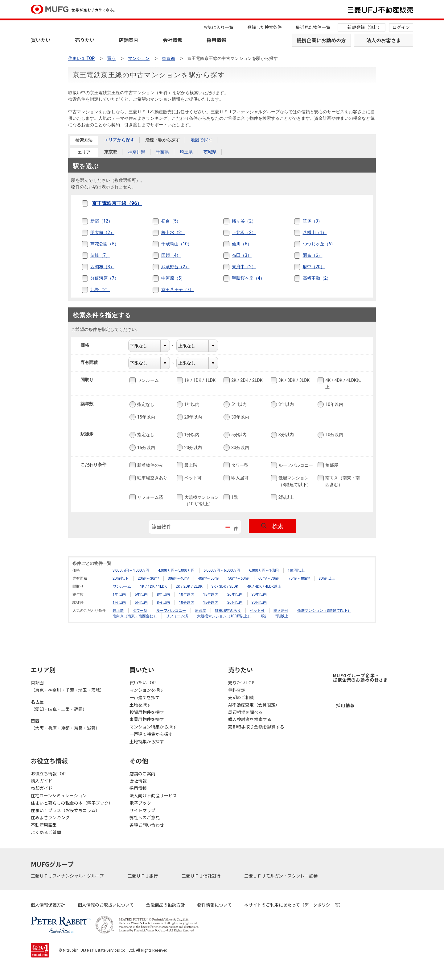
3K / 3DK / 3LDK (293, 380)
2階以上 (285, 497)
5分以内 (238, 435)
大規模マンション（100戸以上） (201, 500)
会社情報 (173, 40)
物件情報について (214, 905)
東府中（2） (244, 266)
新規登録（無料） (364, 27)
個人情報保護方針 (48, 905)
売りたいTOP (241, 682)
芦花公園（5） (104, 243)
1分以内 (191, 435)
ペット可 (192, 478)
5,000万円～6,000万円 (222, 570)
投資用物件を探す (147, 712)
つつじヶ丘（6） (319, 243)
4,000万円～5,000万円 (176, 570)
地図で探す (201, 139)
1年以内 (191, 404)
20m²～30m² (148, 578)
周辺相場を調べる (245, 712)
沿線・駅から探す (162, 139)
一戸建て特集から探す (151, 734)
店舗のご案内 (142, 773)
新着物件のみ (149, 465)
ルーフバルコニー (295, 465)
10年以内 (333, 404)
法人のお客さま (383, 40)
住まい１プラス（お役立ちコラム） (65, 810)
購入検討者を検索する (249, 719)
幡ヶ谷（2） (244, 221)
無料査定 (236, 690)
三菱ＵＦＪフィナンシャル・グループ (68, 876)
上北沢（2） (244, 232)
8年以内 (285, 404)
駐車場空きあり (151, 478)
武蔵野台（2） (175, 266)
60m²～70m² (269, 578)
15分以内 (145, 447)
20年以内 (192, 417)
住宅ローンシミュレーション (59, 795)
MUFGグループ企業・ (360, 677)
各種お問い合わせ (147, 825)
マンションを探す (147, 690)
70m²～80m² (299, 578)
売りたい (85, 40)
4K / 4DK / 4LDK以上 (342, 383)
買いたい (41, 40)
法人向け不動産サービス (153, 795)
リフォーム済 (149, 497)
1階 (234, 497)
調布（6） (313, 255)
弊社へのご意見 (145, 817)
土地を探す (140, 705)
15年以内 (145, 417)
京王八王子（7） (177, 289)
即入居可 (239, 478)
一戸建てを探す (145, 697)
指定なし (145, 404)
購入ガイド (41, 781)
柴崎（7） (100, 255)
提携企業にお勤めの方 (321, 40)
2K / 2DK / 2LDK (246, 380)
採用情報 (216, 40)
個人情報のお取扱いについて (106, 905)
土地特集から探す (147, 741)
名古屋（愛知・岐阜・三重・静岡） (59, 705)
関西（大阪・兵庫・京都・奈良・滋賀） (65, 724)
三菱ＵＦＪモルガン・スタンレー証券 (281, 876)
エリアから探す (119, 139)
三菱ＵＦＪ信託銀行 (201, 876)
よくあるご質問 (46, 832)
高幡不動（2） (317, 278)
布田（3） (242, 255)
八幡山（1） (315, 232)
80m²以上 (327, 578)
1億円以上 (296, 570)
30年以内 (239, 417)
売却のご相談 (241, 697)
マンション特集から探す (153, 727)
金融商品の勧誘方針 (165, 905)
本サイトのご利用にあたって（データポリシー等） (293, 905)
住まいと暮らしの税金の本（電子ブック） (72, 803)
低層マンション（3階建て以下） (294, 481)
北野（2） (100, 289)
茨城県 (210, 151)
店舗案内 (128, 40)
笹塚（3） (313, 221)
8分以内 (285, 435)
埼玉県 (186, 151)
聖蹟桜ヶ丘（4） (248, 278)
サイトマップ (142, 810)
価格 (88, 345)
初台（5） (171, 221)
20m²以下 (121, 578)
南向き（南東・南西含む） (342, 481)
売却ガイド (41, 788)
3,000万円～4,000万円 (131, 570)
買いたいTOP (143, 682)
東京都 (110, 151)
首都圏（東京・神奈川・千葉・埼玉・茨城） (67, 686)
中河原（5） (173, 278)
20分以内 (192, 447)
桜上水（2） (173, 232)
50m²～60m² (238, 578)
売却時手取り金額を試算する (256, 727)
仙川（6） (242, 243)
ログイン (401, 27)
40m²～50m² (208, 578)
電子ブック (140, 803)
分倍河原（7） (104, 278)
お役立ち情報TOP (48, 773)
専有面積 (93, 362)
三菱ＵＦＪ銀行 (143, 876)
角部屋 (331, 465)
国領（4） (171, 255)
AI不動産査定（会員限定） (254, 705)
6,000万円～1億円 (264, 570)
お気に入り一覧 (218, 27)
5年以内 (238, 404)
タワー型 (239, 465)
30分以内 (239, 447)
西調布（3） (102, 266)
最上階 (190, 465)
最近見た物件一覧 (313, 27)
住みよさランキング (50, 817)
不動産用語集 (44, 825)
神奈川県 (136, 151)
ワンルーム (147, 380)
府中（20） (314, 266)
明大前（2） (102, 232)
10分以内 (333, 435)
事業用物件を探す (147, 719)
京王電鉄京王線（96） (117, 203)
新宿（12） (101, 221)
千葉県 (162, 151)
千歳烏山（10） (176, 243)
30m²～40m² (178, 578)
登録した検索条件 (264, 27)
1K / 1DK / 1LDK (199, 380)
